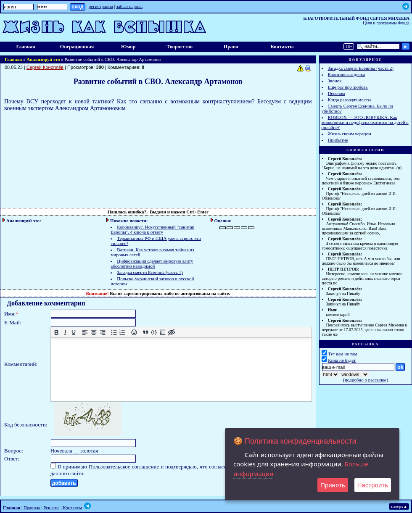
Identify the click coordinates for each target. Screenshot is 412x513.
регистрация (101, 6)
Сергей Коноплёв (44, 67)
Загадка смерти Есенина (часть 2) (361, 68)
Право (231, 47)
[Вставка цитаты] (145, 332)
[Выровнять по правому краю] (102, 332)
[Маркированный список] (113, 332)
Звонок (335, 80)
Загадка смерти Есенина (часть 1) (149, 272)
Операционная (77, 47)
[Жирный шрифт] (56, 332)
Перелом (336, 93)
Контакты (281, 47)
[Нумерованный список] (122, 332)
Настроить (372, 485)
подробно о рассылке (365, 379)
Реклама (51, 507)
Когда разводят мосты (349, 99)
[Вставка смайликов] (133, 332)
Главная (25, 47)
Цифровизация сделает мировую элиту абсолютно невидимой (152, 263)
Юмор (128, 47)
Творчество (179, 47)
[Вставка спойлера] (162, 332)
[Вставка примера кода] (154, 332)
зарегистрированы (143, 293)
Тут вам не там (342, 353)
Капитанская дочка (346, 74)
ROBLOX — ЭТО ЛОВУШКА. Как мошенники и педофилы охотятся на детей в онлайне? (365, 122)
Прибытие (338, 139)
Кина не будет (342, 360)
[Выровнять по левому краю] (85, 332)
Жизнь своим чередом (349, 133)
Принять (332, 485)
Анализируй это (43, 59)
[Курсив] (65, 332)
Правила (32, 507)
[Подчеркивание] (73, 332)
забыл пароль (129, 6)
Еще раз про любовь (348, 86)
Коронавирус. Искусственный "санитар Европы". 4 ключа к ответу (152, 229)
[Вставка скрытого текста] (171, 332)
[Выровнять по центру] (93, 332)
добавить (64, 483)
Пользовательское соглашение (124, 466)
